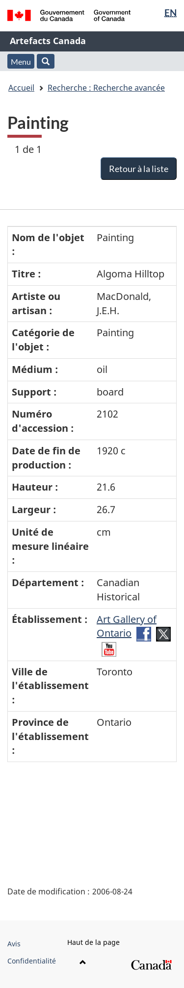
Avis (14, 943)
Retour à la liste (138, 168)
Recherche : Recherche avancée (106, 87)
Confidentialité (31, 960)
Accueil (21, 87)
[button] (45, 61)
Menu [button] (21, 61)
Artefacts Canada (48, 41)
